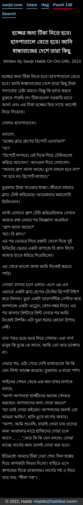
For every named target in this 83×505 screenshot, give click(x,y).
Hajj (45, 4)
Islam (32, 4)
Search (9, 13)
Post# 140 (62, 4)
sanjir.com (12, 4)
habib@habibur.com (55, 501)
